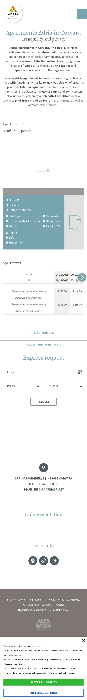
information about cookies (61, 673)
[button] (43, 402)
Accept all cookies (43, 682)
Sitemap (50, 599)
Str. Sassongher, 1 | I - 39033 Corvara (43, 478)
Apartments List (43, 333)
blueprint (75, 222)
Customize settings (43, 692)
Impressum (36, 599)
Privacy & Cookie (16, 599)
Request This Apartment (43, 345)
